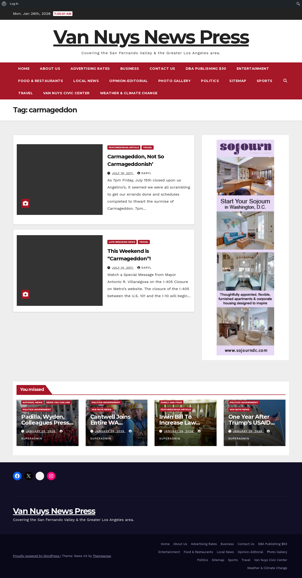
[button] (285, 80)
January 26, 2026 (41, 431)
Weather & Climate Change (129, 93)
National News (32, 402)
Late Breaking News (122, 242)
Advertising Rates (90, 68)
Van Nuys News (101, 409)
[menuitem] (4, 4)
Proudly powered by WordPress (36, 556)
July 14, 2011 (123, 267)
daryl (144, 173)
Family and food (171, 402)
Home (23, 68)
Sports (265, 81)
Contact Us (162, 68)
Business (129, 68)
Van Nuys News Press (151, 36)
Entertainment (253, 68)
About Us (50, 68)
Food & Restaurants (40, 81)
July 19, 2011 (123, 173)
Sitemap (237, 81)
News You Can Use (58, 402)
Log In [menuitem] (14, 3)
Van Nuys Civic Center (66, 93)
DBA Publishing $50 (206, 68)
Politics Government (37, 409)
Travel (25, 93)
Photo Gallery (174, 81)
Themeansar (102, 556)
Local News (86, 81)
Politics (210, 81)
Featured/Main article (124, 147)
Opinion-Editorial (128, 81)
